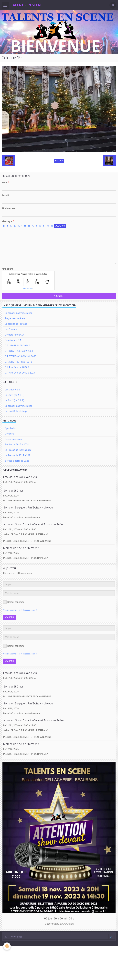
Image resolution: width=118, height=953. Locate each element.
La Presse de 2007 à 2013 (18, 450)
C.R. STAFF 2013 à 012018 (18, 362)
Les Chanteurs (12, 389)
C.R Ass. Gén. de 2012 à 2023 (20, 372)
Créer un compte (10, 610)
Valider (9, 617)
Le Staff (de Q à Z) (14, 400)
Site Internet (8, 208)
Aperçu (60, 226)
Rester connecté (13, 602)
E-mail (5, 195)
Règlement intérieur (15, 318)
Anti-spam (7, 268)
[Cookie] (7, 946)
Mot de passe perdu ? (28, 610)
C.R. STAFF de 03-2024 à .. (18, 345)
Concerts (9, 433)
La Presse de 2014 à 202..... (19, 455)
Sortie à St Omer (13, 490)
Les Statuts (11, 329)
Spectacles (10, 428)
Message (7, 221)
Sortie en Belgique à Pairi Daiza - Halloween (28, 507)
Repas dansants (13, 439)
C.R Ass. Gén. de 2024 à (17, 367)
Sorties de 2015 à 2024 (17, 444)
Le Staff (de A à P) (14, 395)
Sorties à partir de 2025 (17, 460)
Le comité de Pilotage (16, 324)
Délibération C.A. (13, 340)
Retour (59, 160)
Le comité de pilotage (16, 411)
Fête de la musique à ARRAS (20, 477)
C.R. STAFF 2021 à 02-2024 (19, 351)
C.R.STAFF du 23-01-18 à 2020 (20, 356)
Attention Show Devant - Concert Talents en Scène (33, 524)
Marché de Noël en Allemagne (21, 548)
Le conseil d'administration (18, 313)
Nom (4, 182)
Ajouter (59, 296)
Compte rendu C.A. (14, 334)
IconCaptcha (27, 288)
